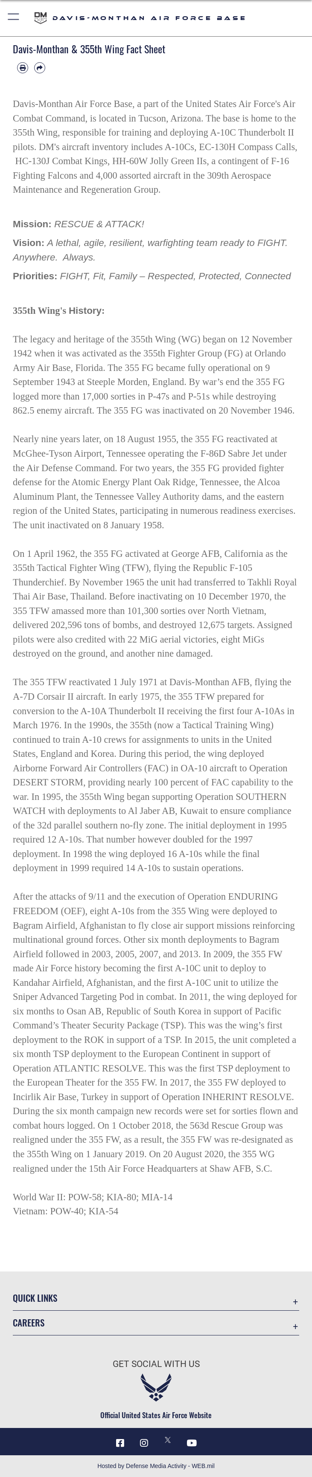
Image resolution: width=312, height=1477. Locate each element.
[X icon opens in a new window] (167, 1440)
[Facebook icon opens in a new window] (120, 1442)
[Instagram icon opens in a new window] (144, 1442)
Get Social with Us (156, 1364)
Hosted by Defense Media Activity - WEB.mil (156, 1466)
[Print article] (22, 67)
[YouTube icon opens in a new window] (191, 1442)
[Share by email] (39, 67)
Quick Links (35, 1297)
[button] (14, 18)
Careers (28, 1322)
